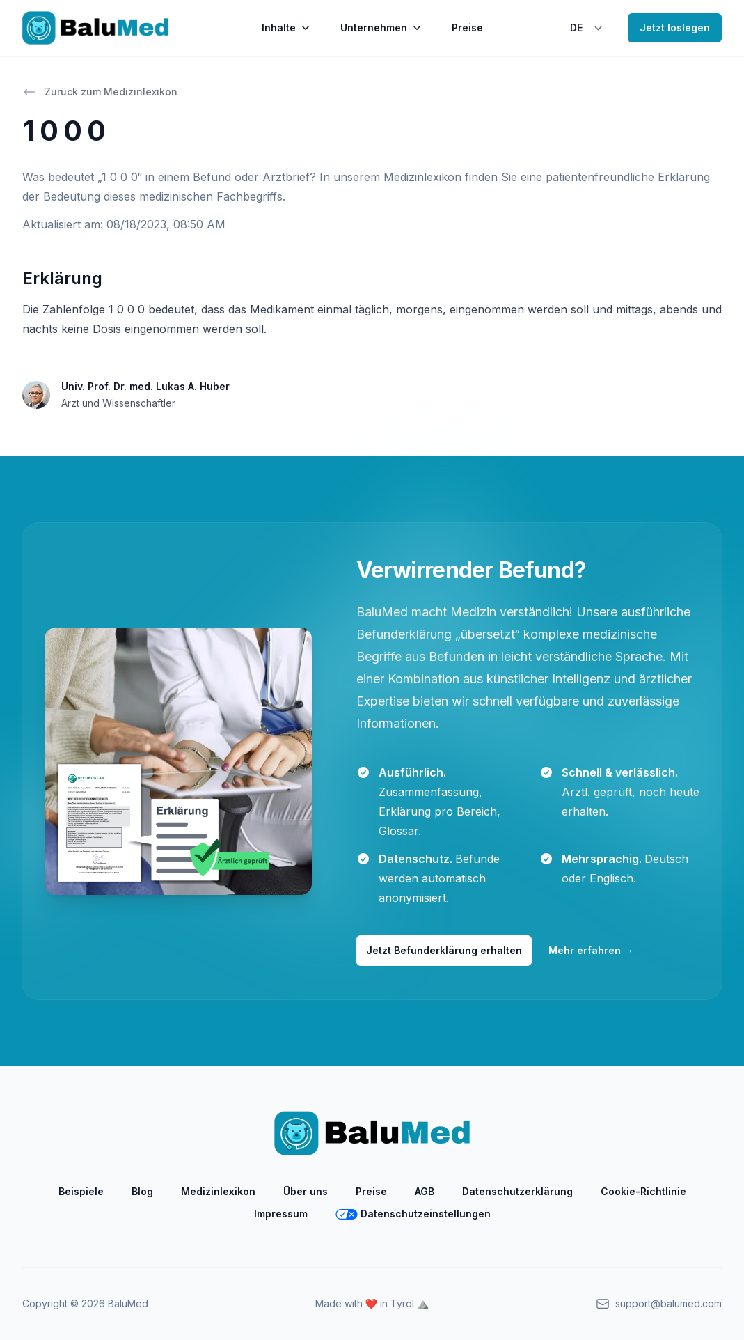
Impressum (281, 1214)
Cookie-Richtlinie (643, 1191)
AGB (424, 1191)
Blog (142, 1191)
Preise (467, 27)
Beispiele (81, 1191)
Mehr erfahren (590, 950)
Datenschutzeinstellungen (413, 1214)
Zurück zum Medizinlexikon (99, 92)
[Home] (95, 28)
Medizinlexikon (218, 1191)
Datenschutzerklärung (517, 1191)
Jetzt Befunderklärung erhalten (444, 950)
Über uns (305, 1191)
